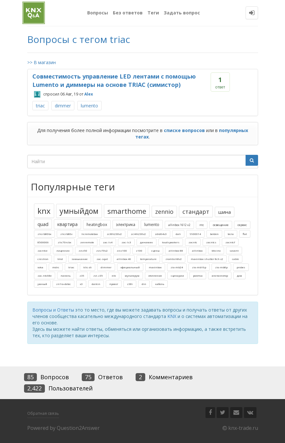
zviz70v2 (102, 250)
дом (239, 275)
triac (40, 106)
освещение (221, 225)
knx (44, 210)
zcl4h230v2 (138, 234)
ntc (201, 225)
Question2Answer (78, 427)
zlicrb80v (66, 234)
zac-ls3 (126, 242)
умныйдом (79, 211)
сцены (155, 250)
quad (43, 224)
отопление (155, 275)
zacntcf (230, 242)
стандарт (195, 211)
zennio (164, 211)
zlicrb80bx (44, 234)
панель (66, 275)
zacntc (193, 242)
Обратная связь (43, 413)
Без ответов (128, 13)
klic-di (87, 267)
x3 (81, 284)
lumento (89, 106)
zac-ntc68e (45, 275)
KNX (171, 316)
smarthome (126, 211)
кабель (159, 284)
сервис (242, 225)
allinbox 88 (176, 250)
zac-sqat (102, 259)
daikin (96, 284)
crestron (43, 259)
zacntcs (211, 242)
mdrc (55, 267)
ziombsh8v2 (173, 259)
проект (113, 284)
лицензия (63, 250)
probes (241, 267)
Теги (153, 13)
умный (42, 284)
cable (235, 259)
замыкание (80, 259)
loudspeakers (171, 242)
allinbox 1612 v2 (179, 225)
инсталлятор (220, 275)
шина (224, 212)
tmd (60, 259)
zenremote (87, 242)
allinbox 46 (124, 259)
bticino (216, 250)
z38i (130, 284)
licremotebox (89, 234)
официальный (130, 267)
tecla (231, 234)
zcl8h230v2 (114, 234)
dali (178, 234)
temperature (148, 259)
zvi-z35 (98, 275)
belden (214, 234)
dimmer (63, 106)
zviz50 (83, 250)
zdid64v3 (161, 234)
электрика (125, 224)
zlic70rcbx (64, 242)
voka (40, 267)
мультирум (132, 275)
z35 (82, 275)
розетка (198, 275)
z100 (139, 250)
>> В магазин (41, 62)
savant (234, 250)
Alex (88, 94)
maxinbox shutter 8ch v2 (207, 259)
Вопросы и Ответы (53, 310)
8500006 (43, 242)
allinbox (197, 250)
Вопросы (97, 13)
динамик (146, 242)
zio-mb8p (221, 267)
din (144, 284)
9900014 (195, 234)
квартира (67, 224)
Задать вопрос (182, 13)
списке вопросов (184, 130)
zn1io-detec (63, 284)
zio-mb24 (177, 267)
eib (114, 275)
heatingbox (97, 224)
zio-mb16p (199, 267)
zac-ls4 (108, 242)
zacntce (42, 250)
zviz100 (122, 250)
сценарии (177, 275)
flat (245, 234)
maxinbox (155, 267)
